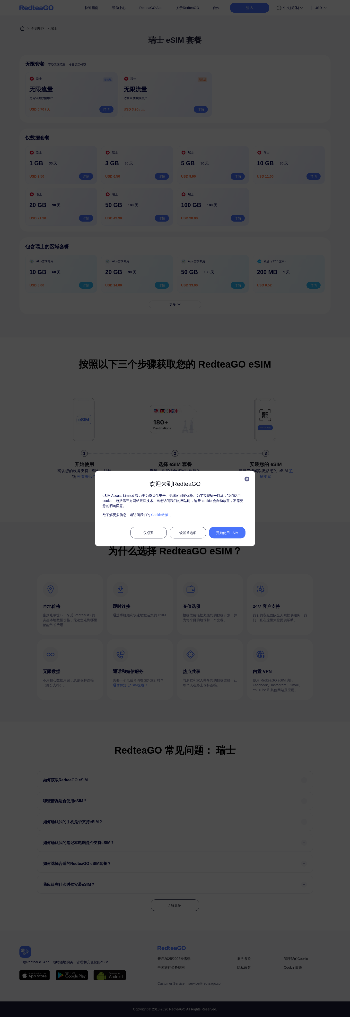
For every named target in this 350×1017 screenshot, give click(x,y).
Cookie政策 (160, 515)
